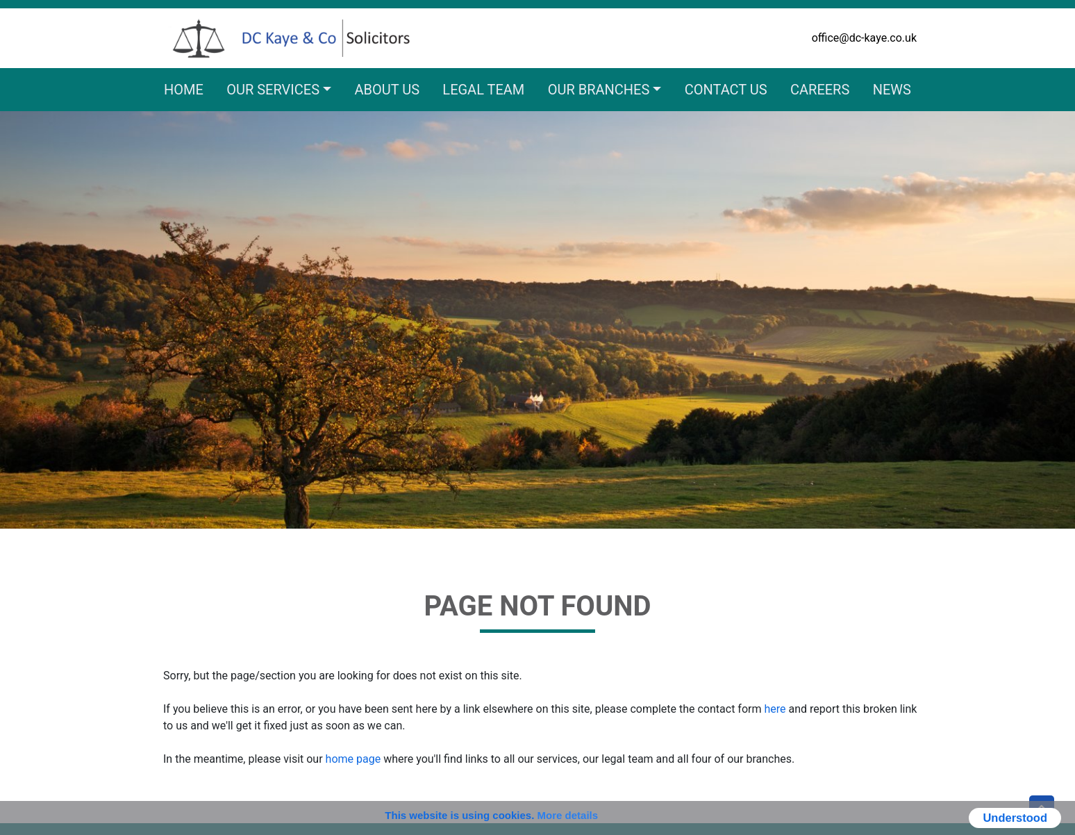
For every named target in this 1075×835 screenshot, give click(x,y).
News (892, 89)
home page (353, 759)
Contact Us (726, 89)
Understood (1015, 817)
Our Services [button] (272, 89)
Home (183, 89)
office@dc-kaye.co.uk (864, 37)
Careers (819, 89)
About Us (386, 89)
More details (568, 815)
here (774, 709)
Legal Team (483, 89)
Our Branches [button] (599, 89)
